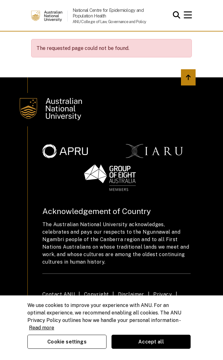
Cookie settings (66, 342)
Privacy (162, 294)
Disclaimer (131, 294)
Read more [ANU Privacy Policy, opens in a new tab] (41, 328)
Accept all (151, 342)
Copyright (96, 294)
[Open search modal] (175, 15)
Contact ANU (58, 294)
